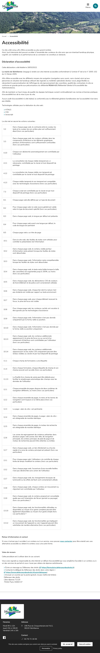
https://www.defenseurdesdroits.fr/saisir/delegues (26, 572)
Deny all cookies (85, 644)
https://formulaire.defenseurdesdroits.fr (58, 567)
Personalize (46, 648)
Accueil (4, 36)
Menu (88, 7)
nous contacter (66, 541)
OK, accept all (67, 644)
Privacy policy (57, 648)
